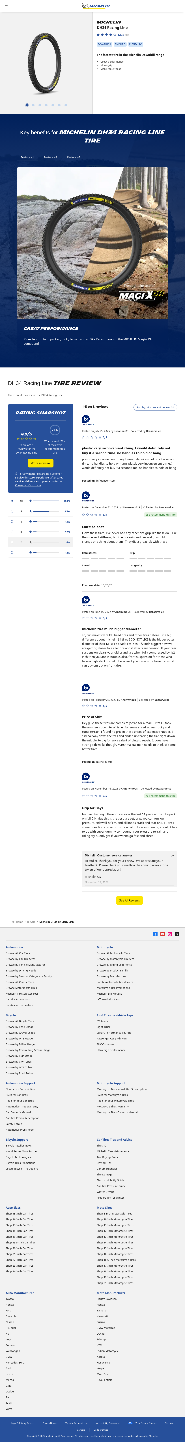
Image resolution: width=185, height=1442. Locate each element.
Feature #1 (27, 157)
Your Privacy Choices (142, 1423)
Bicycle (31, 922)
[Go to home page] (95, 6)
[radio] (40, 501)
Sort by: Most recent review (155, 407)
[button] (113, 34)
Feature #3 (73, 157)
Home (17, 922)
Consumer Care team (28, 485)
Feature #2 (50, 157)
